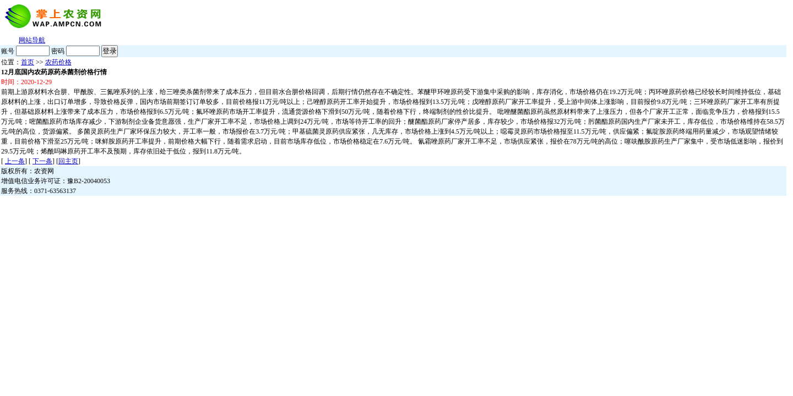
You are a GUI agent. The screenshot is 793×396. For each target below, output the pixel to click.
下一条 (42, 161)
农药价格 (58, 62)
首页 (27, 62)
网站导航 (32, 40)
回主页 (68, 161)
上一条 (15, 161)
